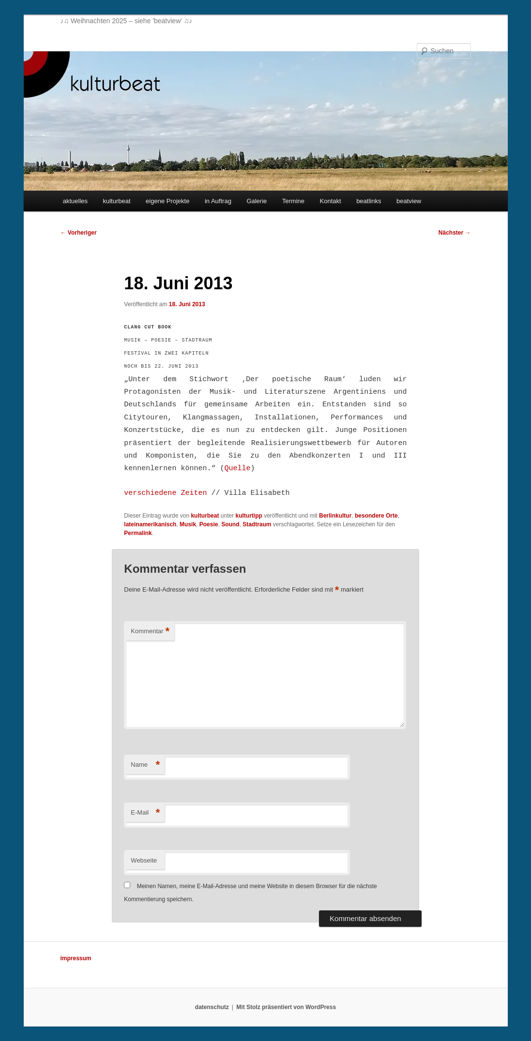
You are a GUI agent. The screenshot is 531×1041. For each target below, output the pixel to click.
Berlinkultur (335, 515)
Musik (188, 524)
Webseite (144, 860)
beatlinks (368, 201)
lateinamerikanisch (150, 524)
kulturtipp (248, 515)
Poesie (208, 524)
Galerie (256, 201)
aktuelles (75, 201)
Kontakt (330, 201)
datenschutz (212, 1007)
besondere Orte (376, 515)
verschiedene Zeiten (165, 493)
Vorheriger (79, 232)
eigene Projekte (167, 201)
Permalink (138, 533)
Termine (293, 201)
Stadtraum (257, 524)
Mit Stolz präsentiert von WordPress (286, 1007)
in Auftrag (218, 201)
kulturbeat (117, 201)
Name (145, 765)
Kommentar (150, 632)
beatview (408, 201)
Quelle (237, 468)
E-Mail (145, 813)
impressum (76, 958)
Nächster (455, 232)
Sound (230, 524)
